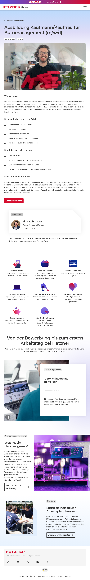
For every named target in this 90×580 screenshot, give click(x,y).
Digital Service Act (64, 576)
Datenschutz (51, 576)
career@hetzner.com (56, 238)
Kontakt (32, 576)
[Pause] (7, 417)
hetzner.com (23, 576)
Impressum (41, 576)
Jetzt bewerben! (14, 201)
